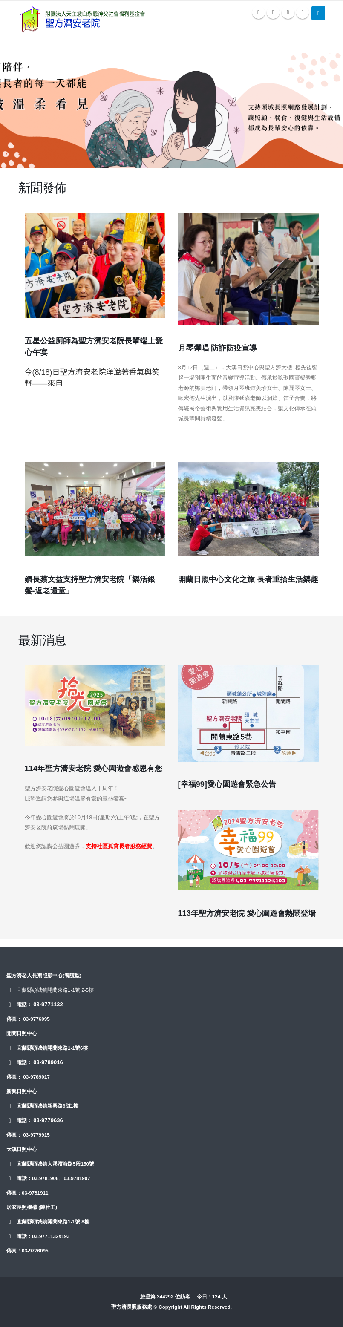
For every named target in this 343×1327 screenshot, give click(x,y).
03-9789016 (48, 1062)
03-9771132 (48, 1004)
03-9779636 (48, 1120)
